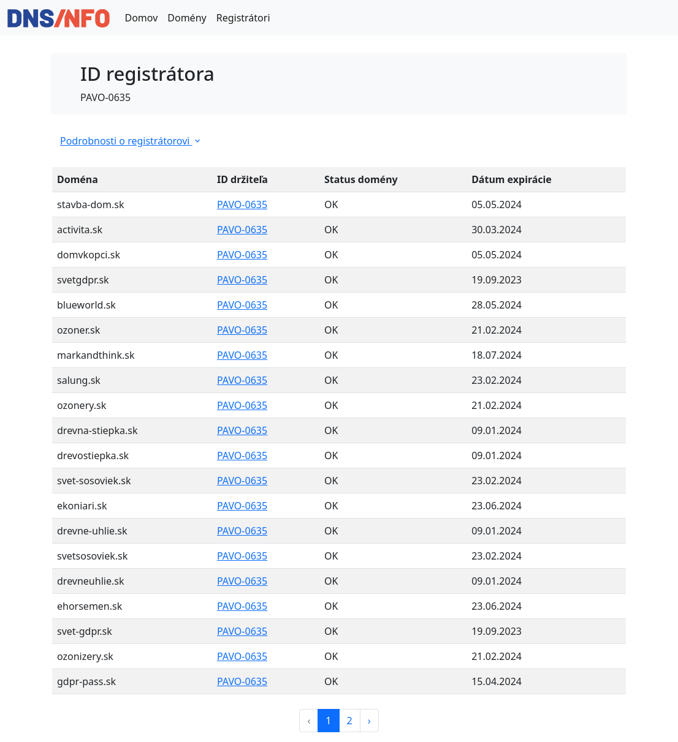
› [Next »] (369, 720)
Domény (186, 17)
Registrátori (243, 17)
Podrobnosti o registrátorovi (131, 141)
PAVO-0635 (242, 204)
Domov (141, 17)
